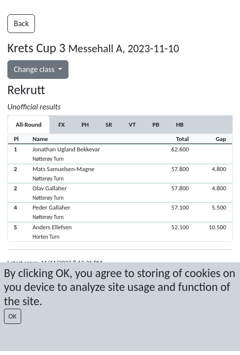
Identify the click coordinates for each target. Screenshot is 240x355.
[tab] (61, 124)
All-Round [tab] (28, 124)
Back (21, 23)
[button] (120, 153)
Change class (35, 69)
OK (12, 316)
